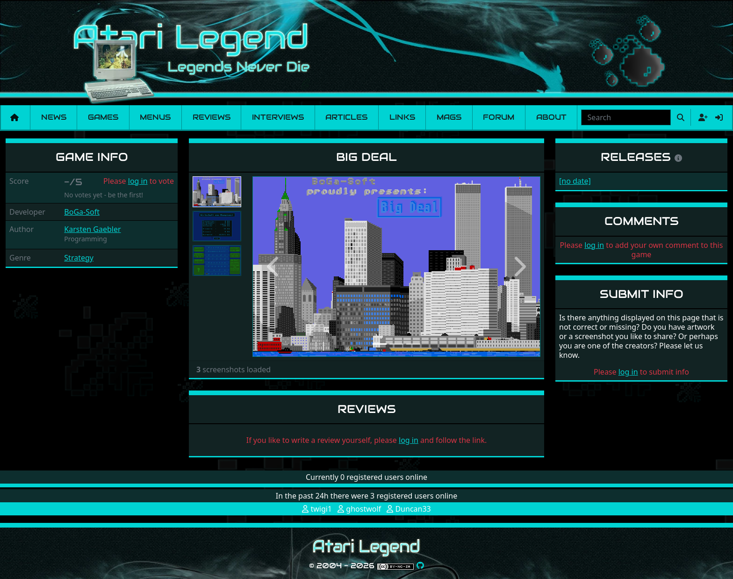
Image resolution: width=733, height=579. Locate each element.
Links (402, 117)
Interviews (278, 117)
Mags (449, 117)
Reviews (211, 117)
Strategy (78, 258)
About (551, 117)
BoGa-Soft (82, 212)
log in (138, 181)
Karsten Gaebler (92, 229)
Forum (498, 117)
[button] (273, 266)
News (53, 117)
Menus (155, 117)
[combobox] (626, 117)
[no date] (575, 181)
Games (103, 117)
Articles (346, 117)
